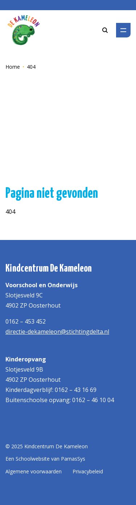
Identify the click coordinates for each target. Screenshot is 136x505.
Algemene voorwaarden (33, 471)
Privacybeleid (88, 471)
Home (12, 66)
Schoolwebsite (33, 458)
